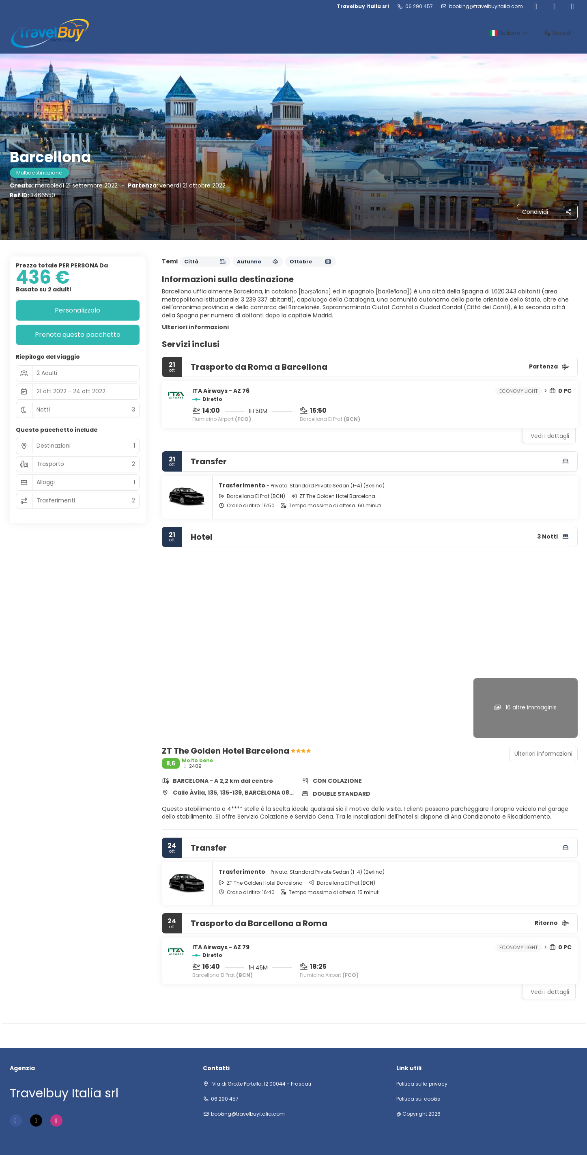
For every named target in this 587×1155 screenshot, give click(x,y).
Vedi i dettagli (550, 436)
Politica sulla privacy (421, 1084)
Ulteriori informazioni (195, 327)
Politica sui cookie (418, 1099)
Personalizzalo (77, 310)
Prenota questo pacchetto (77, 334)
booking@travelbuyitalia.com (486, 6)
